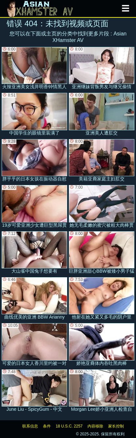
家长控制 (116, 426)
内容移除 (95, 426)
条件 (47, 426)
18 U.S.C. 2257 (69, 426)
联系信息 (30, 426)
